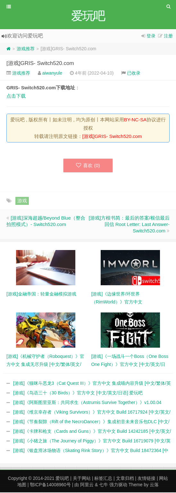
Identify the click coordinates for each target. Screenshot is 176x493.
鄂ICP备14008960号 (50, 485)
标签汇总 (103, 478)
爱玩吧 (62, 478)
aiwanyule (52, 73)
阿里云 (87, 485)
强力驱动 (118, 485)
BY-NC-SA (135, 120)
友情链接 (146, 478)
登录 (151, 36)
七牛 (103, 485)
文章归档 (125, 478)
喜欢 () (88, 166)
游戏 (22, 201)
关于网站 (82, 478)
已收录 (133, 73)
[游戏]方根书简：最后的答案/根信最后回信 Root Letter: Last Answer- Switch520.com (129, 225)
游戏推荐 (26, 49)
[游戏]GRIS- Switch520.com (40, 64)
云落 (154, 485)
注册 (168, 36)
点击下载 (16, 96)
